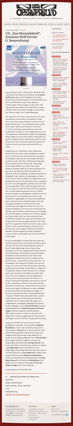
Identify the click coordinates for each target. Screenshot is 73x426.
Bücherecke (32, 413)
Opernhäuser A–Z (42, 411)
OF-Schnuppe (58, 24)
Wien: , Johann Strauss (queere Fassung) (60, 97)
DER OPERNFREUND (12, 406)
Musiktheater (33, 409)
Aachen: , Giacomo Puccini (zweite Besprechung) (60, 85)
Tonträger (22, 30)
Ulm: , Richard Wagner (60, 170)
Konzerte (41, 409)
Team (65, 24)
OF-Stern (51, 24)
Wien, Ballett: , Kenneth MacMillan (59, 102)
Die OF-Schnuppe (34, 417)
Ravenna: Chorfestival (59, 165)
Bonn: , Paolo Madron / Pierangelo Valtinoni (61, 175)
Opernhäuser (23, 24)
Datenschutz (64, 411)
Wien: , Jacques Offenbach (59, 123)
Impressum (55, 411)
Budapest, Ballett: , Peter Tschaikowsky (61, 79)
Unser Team (55, 409)
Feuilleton (33, 24)
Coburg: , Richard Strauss (60, 154)
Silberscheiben (42, 413)
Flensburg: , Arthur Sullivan (61, 109)
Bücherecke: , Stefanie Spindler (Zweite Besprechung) (60, 70)
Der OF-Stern (33, 415)
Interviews (32, 411)
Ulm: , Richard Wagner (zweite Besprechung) (60, 148)
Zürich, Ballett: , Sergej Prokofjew (61, 92)
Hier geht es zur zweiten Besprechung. (18, 394)
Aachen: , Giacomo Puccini (60, 142)
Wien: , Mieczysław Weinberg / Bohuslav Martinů (60, 134)
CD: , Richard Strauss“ (60, 128)
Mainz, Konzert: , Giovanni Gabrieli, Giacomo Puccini (61, 117)
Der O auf (58, 415)
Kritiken (15, 24)
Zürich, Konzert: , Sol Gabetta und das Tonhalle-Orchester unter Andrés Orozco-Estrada (60, 62)
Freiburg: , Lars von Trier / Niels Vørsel (61, 180)
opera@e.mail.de (17, 415)
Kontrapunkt (42, 24)
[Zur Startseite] (36, 10)
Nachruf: (61, 158)
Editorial (8, 24)
